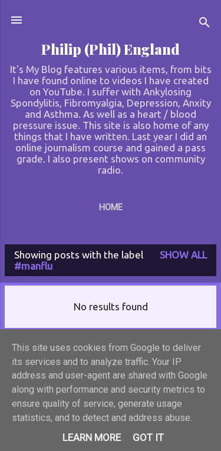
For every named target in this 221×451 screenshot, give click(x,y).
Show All (183, 254)
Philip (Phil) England (110, 49)
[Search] (204, 24)
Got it (148, 437)
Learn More (91, 437)
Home (111, 207)
